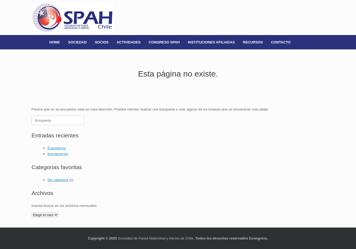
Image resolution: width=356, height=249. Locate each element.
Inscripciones (57, 154)
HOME (54, 42)
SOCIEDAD (77, 42)
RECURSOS (253, 42)
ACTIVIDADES (128, 42)
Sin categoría (57, 180)
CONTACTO (281, 42)
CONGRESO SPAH (164, 42)
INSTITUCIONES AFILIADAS (211, 42)
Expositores (56, 148)
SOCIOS (102, 42)
